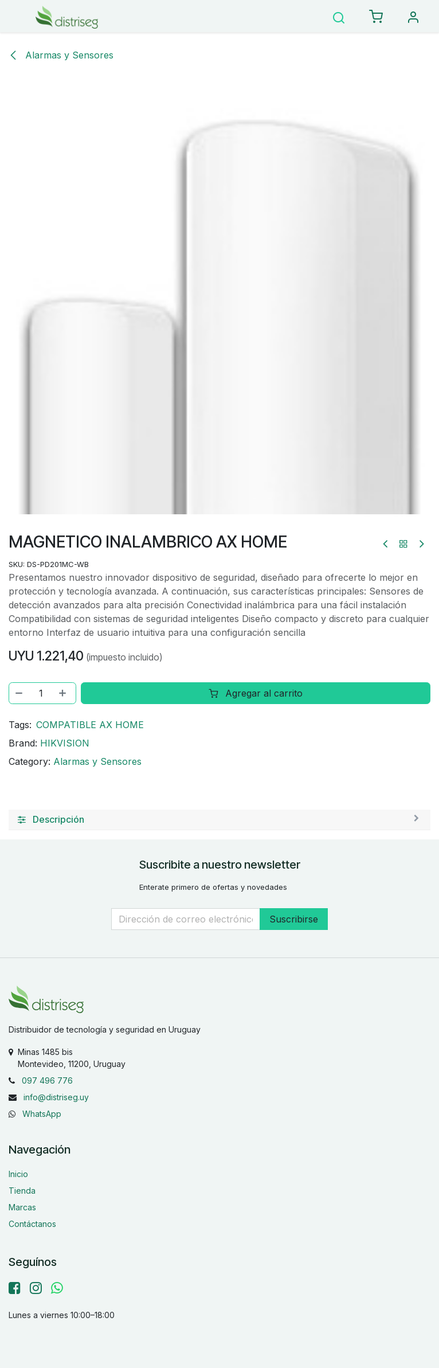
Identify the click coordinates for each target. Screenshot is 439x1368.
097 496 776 (47, 1080)
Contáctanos (32, 1224)
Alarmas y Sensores (61, 55)
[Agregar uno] (64, 693)
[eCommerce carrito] (376, 17)
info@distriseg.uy (56, 1097)
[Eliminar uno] (19, 693)
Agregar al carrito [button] (256, 693)
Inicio (18, 1174)
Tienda (22, 1190)
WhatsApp (41, 1114)
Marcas (22, 1207)
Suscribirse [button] (293, 919)
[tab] (219, 820)
